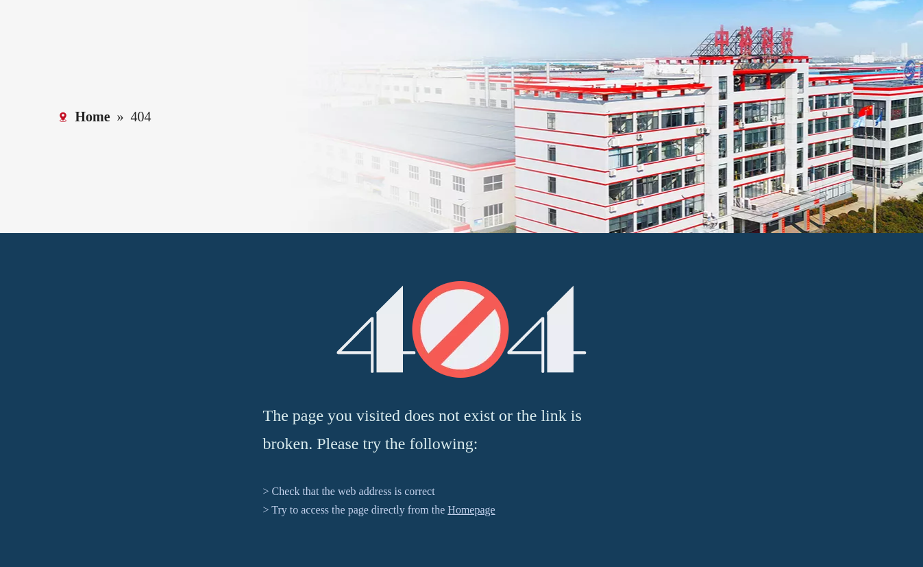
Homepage (471, 510)
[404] (461, 329)
